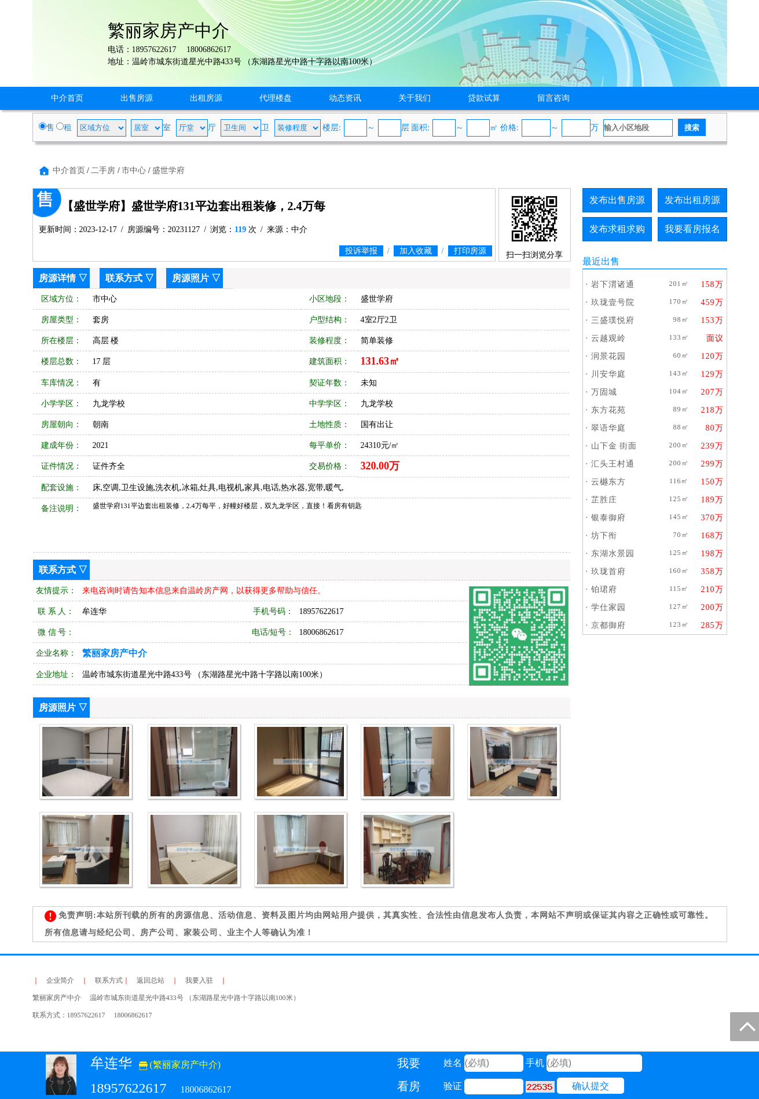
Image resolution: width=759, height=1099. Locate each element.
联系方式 (123, 278)
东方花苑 (608, 410)
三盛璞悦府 (613, 320)
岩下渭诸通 (613, 284)
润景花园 (608, 356)
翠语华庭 (608, 428)
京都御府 (608, 625)
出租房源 (206, 98)
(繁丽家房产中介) (180, 1064)
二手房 (103, 170)
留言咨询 (553, 98)
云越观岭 (608, 338)
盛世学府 (168, 170)
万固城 (604, 392)
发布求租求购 (617, 229)
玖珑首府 (608, 571)
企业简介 (60, 980)
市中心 (134, 170)
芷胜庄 (604, 499)
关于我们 (414, 98)
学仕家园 (608, 607)
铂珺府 (604, 589)
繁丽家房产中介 (114, 653)
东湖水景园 (613, 553)
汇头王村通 (613, 464)
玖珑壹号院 (613, 302)
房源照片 (190, 278)
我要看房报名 (692, 229)
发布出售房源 (617, 200)
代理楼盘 (275, 98)
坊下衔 (604, 535)
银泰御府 (608, 517)
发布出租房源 (692, 200)
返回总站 (150, 980)
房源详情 (57, 278)
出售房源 (136, 98)
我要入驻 (199, 980)
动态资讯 (345, 98)
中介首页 (67, 98)
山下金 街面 (614, 446)
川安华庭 (608, 374)
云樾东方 (608, 481)
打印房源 (470, 251)
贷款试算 (484, 98)
